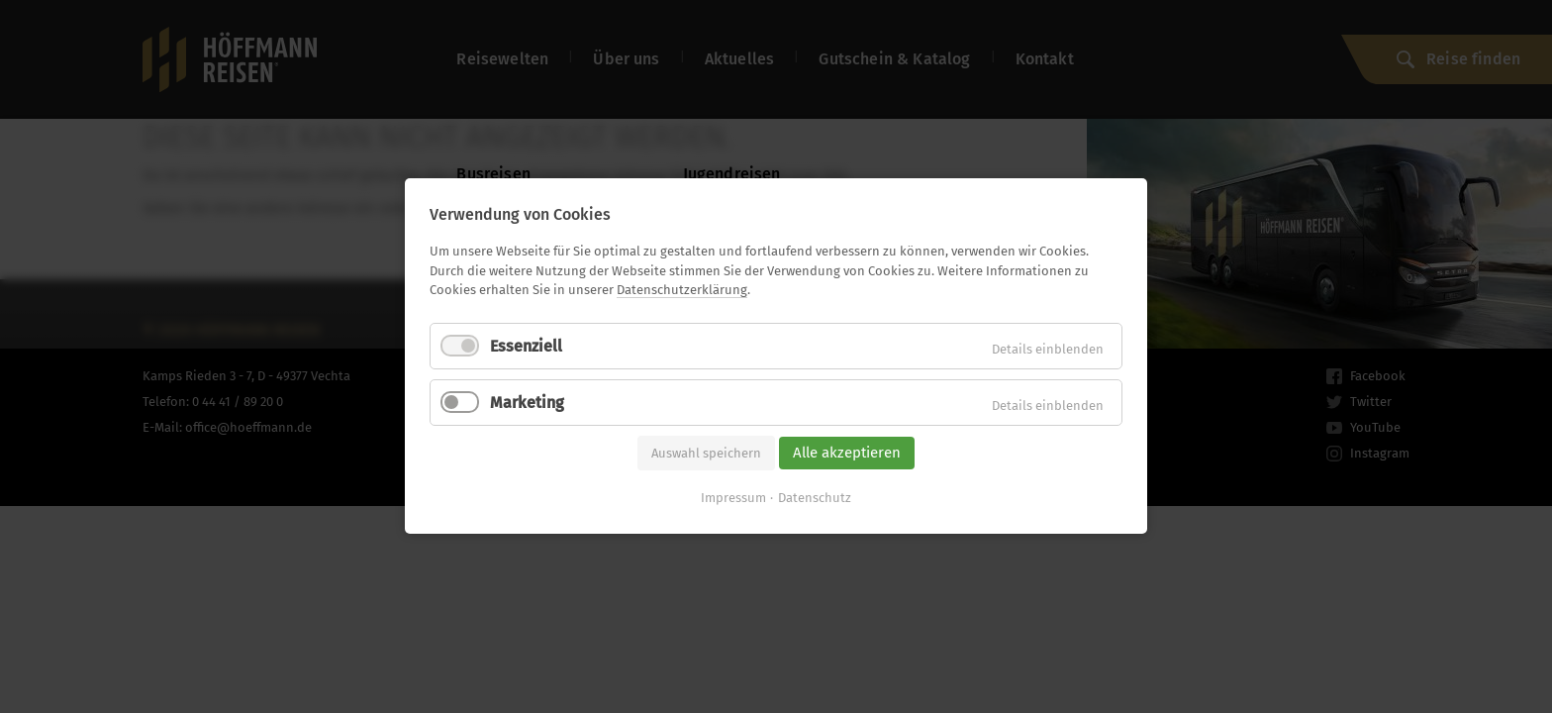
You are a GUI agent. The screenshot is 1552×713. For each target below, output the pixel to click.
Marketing (527, 402)
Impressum (733, 498)
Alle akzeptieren (847, 452)
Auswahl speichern (706, 453)
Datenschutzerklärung (682, 289)
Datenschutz (814, 498)
